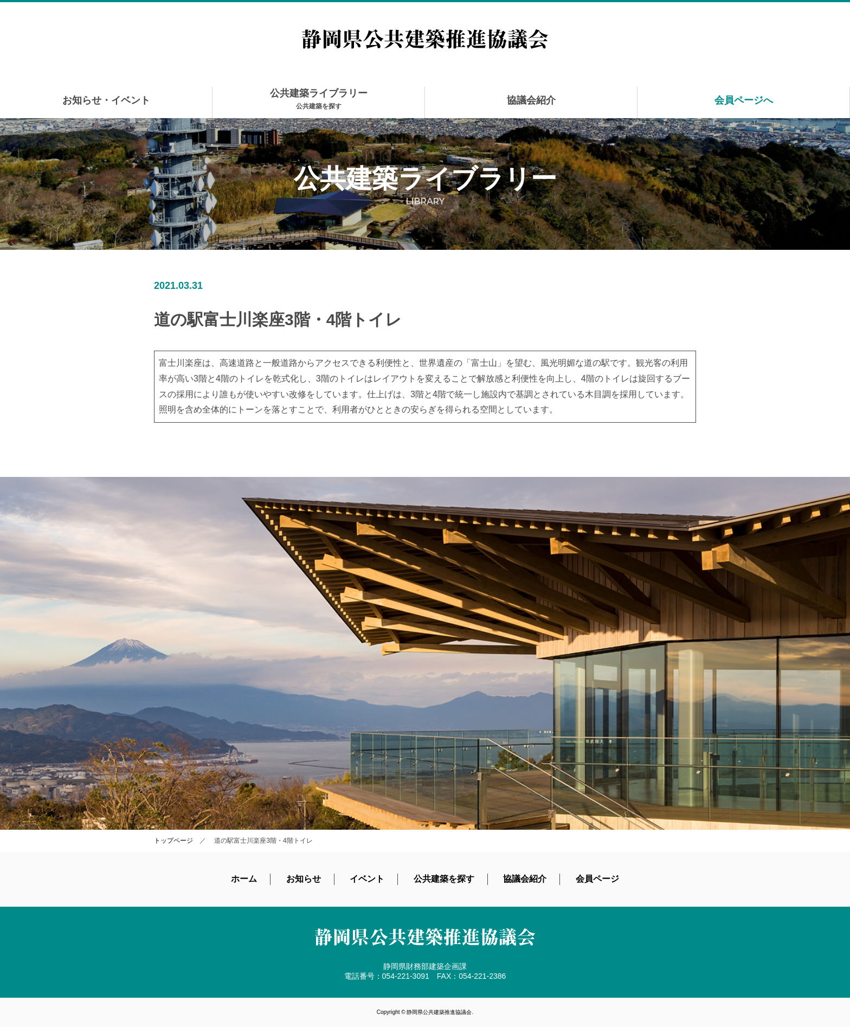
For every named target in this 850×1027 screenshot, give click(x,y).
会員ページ (597, 878)
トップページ (173, 840)
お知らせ (303, 878)
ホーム (244, 878)
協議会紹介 (531, 100)
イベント (367, 878)
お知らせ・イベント (106, 100)
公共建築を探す (444, 878)
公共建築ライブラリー (319, 99)
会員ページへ (743, 100)
